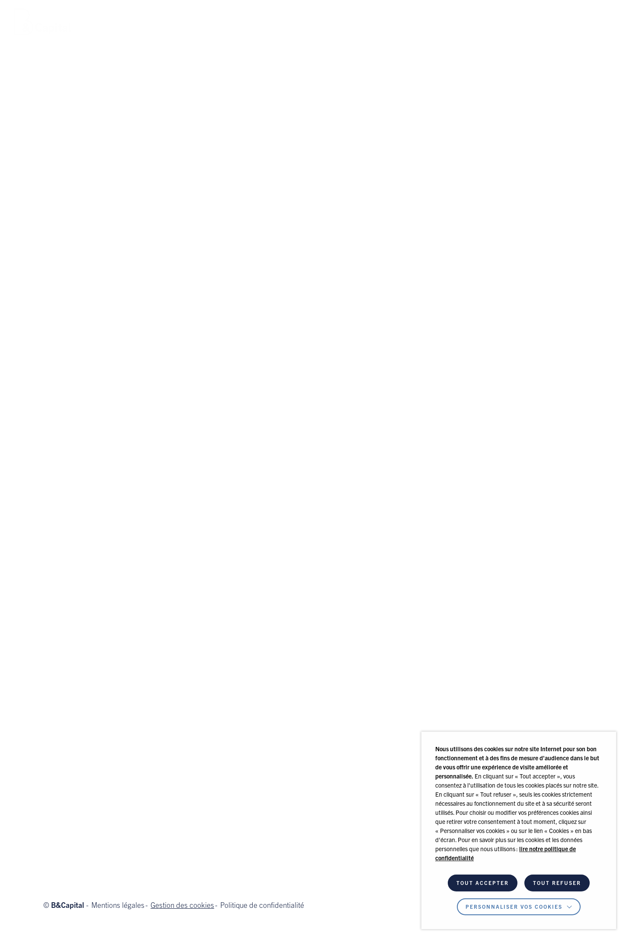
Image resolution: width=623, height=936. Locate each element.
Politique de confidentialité (262, 906)
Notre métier (123, 21)
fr (600, 27)
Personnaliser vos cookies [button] (514, 907)
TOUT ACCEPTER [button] (482, 883)
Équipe (170, 21)
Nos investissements (233, 21)
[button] (438, 21)
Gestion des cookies (182, 906)
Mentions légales (118, 906)
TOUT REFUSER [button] (557, 883)
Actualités (303, 21)
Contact (349, 21)
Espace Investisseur (531, 22)
